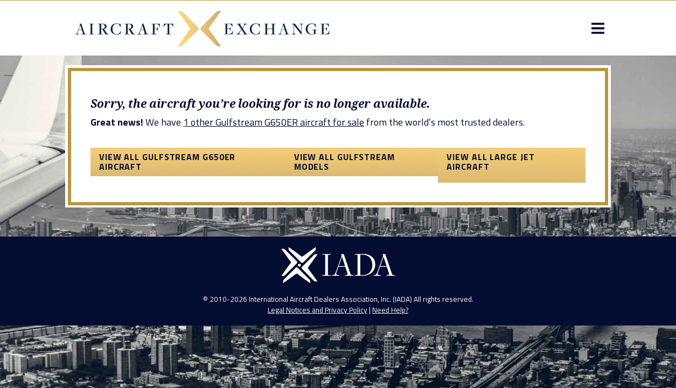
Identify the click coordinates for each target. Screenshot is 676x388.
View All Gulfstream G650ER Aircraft (164, 202)
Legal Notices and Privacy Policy (317, 373)
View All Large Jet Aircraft (492, 202)
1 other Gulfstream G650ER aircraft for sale (270, 163)
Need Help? (390, 373)
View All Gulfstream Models (344, 202)
